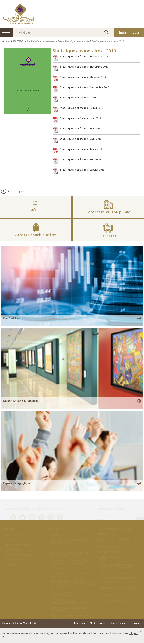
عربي (136, 32)
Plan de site (79, 623)
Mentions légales (98, 623)
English (123, 32)
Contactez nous (118, 623)
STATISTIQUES (20, 41)
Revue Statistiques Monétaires (73, 41)
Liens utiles (136, 623)
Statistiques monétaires (42, 41)
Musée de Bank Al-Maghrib (20, 401)
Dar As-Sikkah (12, 318)
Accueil (6, 41)
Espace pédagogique (16, 483)
